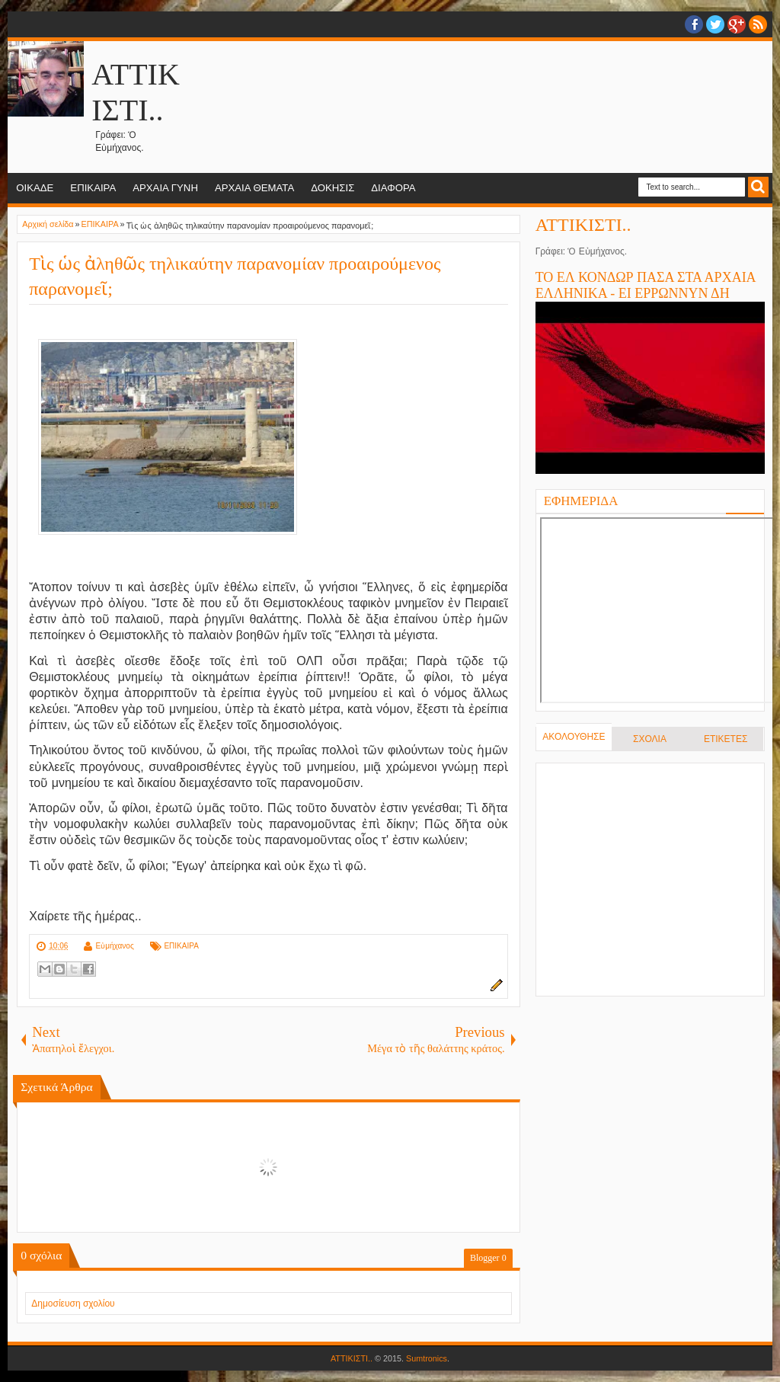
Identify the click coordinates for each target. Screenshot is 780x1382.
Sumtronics (426, 1358)
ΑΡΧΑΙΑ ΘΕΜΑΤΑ (254, 188)
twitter (715, 24)
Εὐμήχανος (115, 946)
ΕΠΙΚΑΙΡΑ (93, 188)
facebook (694, 24)
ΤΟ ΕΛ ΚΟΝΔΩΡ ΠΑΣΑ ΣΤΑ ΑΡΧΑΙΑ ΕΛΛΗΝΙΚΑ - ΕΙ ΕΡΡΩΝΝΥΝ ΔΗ (645, 285)
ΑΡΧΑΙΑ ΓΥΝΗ (165, 188)
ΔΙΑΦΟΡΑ (393, 188)
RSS (758, 24)
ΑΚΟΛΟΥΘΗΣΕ (573, 736)
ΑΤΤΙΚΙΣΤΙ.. (583, 225)
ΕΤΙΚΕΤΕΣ (725, 739)
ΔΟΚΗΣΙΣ (332, 188)
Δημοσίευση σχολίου (72, 1303)
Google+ (736, 24)
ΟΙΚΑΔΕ (34, 188)
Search (758, 187)
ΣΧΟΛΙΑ (650, 739)
